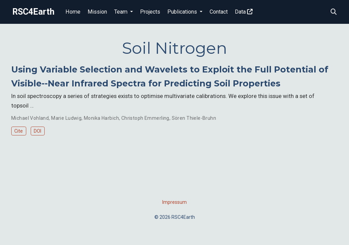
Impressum (174, 202)
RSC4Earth (33, 12)
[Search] (334, 12)
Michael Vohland (30, 118)
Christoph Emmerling (145, 118)
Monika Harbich (101, 118)
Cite (18, 131)
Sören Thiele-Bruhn (194, 118)
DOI (37, 131)
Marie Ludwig (66, 118)
